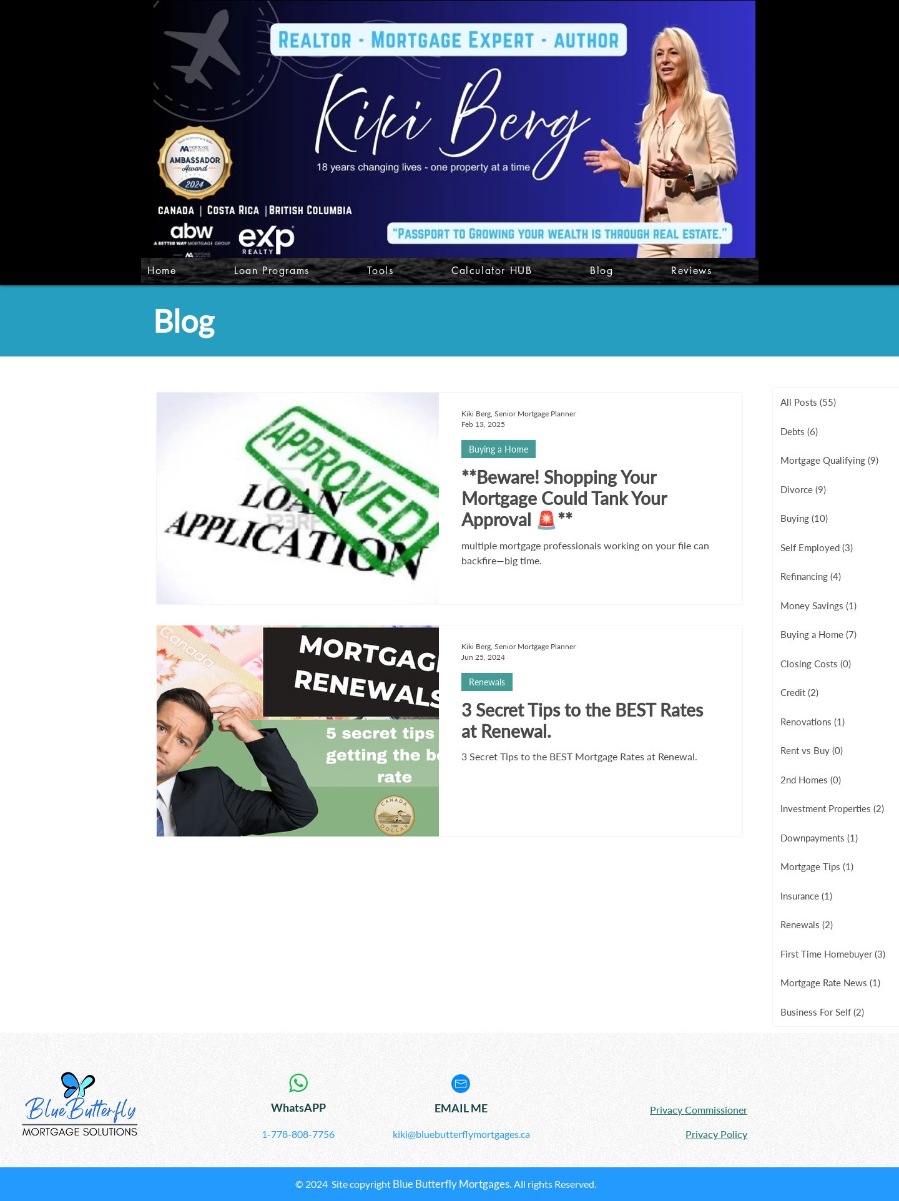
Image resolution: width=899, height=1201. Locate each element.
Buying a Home (498, 449)
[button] (400, 270)
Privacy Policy (716, 1134)
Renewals (487, 682)
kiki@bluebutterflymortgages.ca (461, 1134)
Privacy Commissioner (698, 1109)
